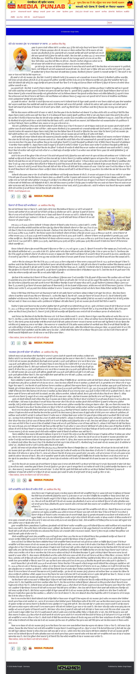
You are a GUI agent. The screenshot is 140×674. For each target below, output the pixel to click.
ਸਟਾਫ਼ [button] (91, 12)
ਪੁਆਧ (71, 12)
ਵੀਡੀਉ (13, 17)
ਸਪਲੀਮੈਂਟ (126, 12)
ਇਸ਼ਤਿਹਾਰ (119, 12)
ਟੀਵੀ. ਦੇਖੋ (27, 17)
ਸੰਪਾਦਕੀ (86, 12)
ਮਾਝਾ (53, 12)
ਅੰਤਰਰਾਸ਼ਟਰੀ (21, 12)
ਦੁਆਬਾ (48, 12)
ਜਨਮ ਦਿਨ (19, 17)
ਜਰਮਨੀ (29, 12)
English (78, 12)
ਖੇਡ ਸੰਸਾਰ (65, 12)
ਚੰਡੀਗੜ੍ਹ (36, 12)
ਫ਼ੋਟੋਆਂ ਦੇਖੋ (111, 12)
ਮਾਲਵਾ (58, 12)
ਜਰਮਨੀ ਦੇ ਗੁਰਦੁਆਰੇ (38, 17)
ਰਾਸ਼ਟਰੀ (42, 12)
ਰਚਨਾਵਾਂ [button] (97, 12)
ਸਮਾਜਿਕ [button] (104, 12)
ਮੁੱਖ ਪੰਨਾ (13, 12)
